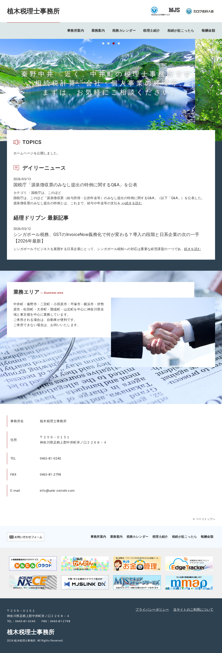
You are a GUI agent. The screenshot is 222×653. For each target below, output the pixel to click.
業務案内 (98, 31)
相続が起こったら (180, 31)
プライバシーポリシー (152, 610)
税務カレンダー (124, 31)
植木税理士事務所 (33, 11)
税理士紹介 (151, 31)
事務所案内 (75, 31)
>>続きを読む (131, 203)
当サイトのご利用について (193, 610)
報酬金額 (208, 31)
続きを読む (192, 249)
